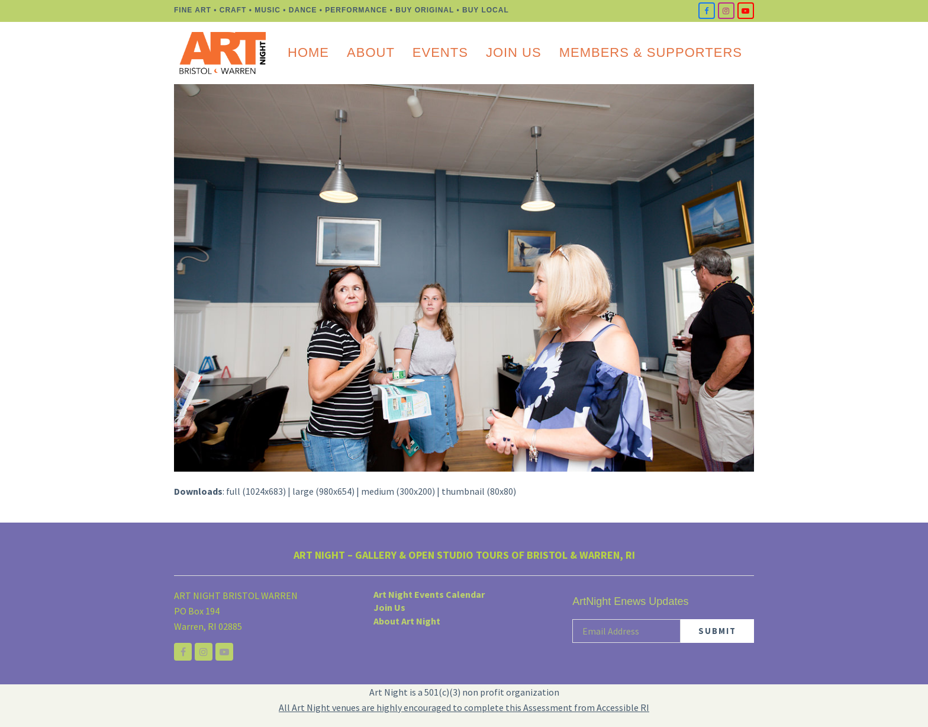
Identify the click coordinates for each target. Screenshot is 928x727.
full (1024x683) (256, 491)
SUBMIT (717, 630)
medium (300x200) (398, 491)
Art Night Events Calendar (429, 594)
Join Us (389, 608)
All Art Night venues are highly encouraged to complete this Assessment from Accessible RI (464, 707)
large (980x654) (323, 491)
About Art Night (406, 621)
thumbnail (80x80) (479, 491)
